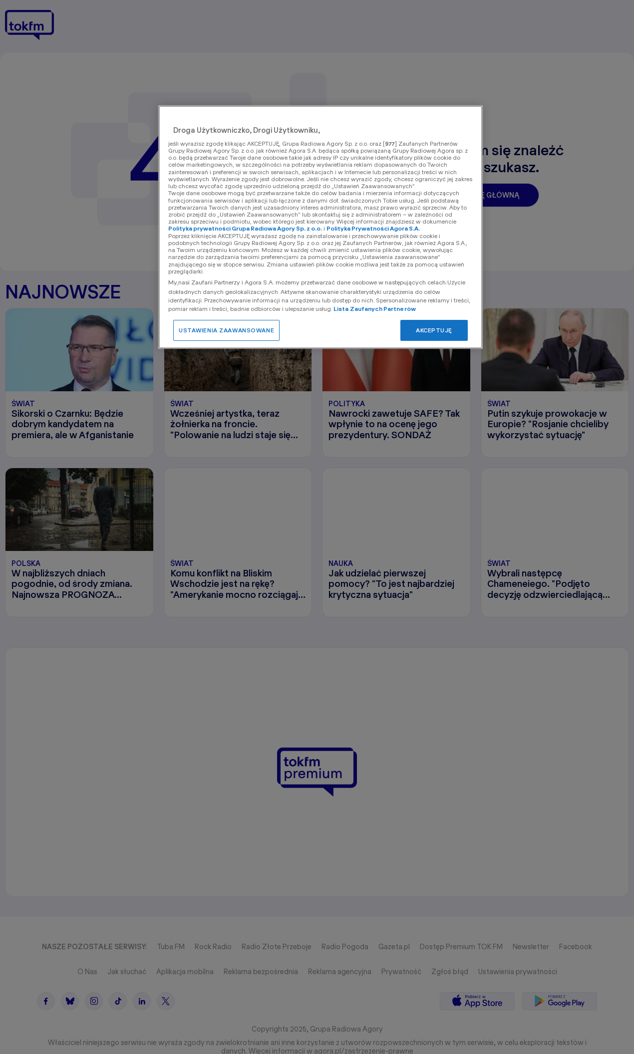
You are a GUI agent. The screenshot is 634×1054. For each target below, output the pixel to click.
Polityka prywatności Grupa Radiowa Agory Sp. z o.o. (245, 228)
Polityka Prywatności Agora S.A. (373, 228)
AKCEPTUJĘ (434, 330)
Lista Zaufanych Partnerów (374, 308)
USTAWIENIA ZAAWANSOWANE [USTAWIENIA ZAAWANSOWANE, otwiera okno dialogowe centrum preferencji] (226, 330)
